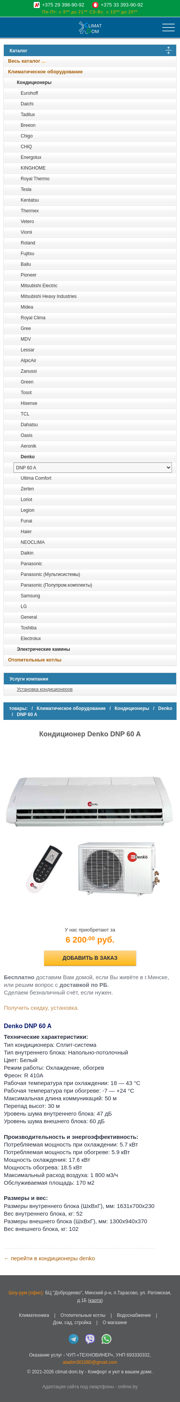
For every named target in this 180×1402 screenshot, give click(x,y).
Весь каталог (24, 61)
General (29, 617)
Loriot (26, 499)
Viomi (26, 232)
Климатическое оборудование (45, 71)
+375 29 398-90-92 (63, 5)
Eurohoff (29, 93)
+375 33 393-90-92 (122, 5)
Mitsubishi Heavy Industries (49, 296)
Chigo (27, 136)
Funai (26, 521)
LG (24, 606)
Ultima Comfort (36, 478)
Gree (26, 328)
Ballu (26, 264)
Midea (27, 307)
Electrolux (31, 638)
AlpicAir (28, 360)
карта (95, 1300)
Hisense (29, 403)
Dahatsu (29, 424)
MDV (26, 339)
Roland (28, 243)
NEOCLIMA (33, 542)
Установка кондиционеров (45, 689)
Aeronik (28, 446)
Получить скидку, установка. (41, 1007)
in (10, 1377)
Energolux (31, 157)
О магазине (115, 1322)
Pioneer (28, 275)
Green (27, 382)
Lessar (27, 350)
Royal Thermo (35, 178)
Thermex (30, 210)
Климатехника (34, 1315)
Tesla (26, 189)
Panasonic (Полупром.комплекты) (56, 585)
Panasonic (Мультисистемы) (50, 574)
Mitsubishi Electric (39, 285)
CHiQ (26, 146)
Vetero (27, 221)
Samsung (30, 595)
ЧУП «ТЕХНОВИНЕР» (89, 1355)
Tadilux (28, 114)
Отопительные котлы (34, 660)
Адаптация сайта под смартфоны (78, 1386)
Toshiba (28, 628)
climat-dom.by (69, 1372)
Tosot (26, 392)
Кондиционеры (34, 82)
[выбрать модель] (92, 467)
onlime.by (127, 1386)
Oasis (27, 435)
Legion (27, 510)
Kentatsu (30, 200)
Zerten (27, 489)
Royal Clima (33, 317)
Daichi (27, 104)
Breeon (28, 125)
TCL (25, 414)
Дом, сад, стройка (72, 1322)
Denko (28, 456)
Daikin (27, 553)
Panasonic (31, 563)
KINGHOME (33, 168)
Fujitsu (27, 253)
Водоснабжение (134, 1315)
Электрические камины (43, 649)
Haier (26, 531)
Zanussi (29, 371)
